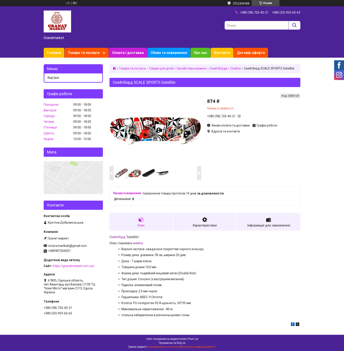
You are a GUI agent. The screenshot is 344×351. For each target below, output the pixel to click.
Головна (54, 53)
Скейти (235, 68)
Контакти (222, 53)
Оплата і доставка (128, 53)
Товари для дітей (161, 68)
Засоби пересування (191, 68)
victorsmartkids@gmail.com (67, 246)
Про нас (200, 53)
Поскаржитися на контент (164, 346)
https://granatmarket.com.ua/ (73, 266)
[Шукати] (294, 25)
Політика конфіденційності (199, 346)
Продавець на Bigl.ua (172, 342)
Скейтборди (218, 68)
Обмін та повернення (168, 53)
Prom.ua (193, 338)
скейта (138, 243)
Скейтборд (117, 237)
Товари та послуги (83, 53)
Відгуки (53, 78)
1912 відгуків (241, 3)
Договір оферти (251, 53)
